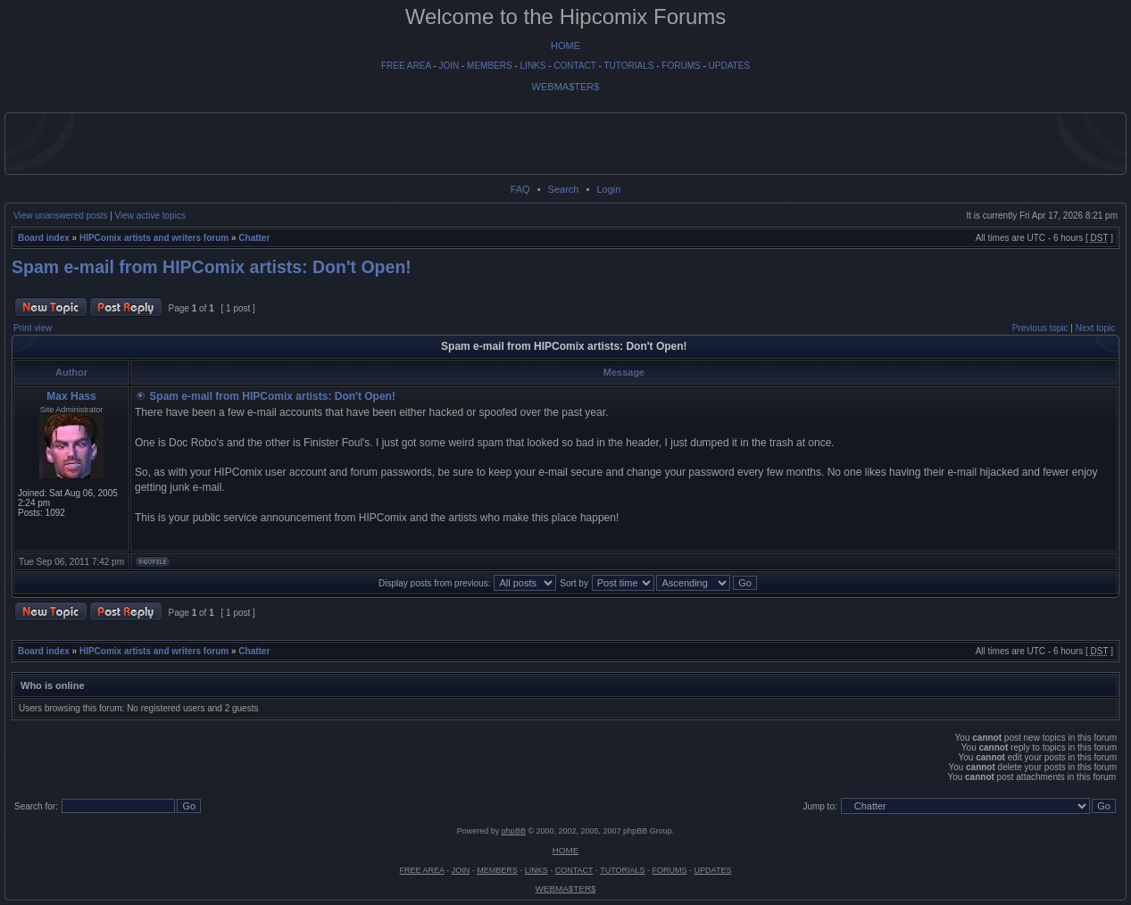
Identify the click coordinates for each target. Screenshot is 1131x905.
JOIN (448, 66)
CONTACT (574, 66)
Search (563, 189)
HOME (565, 45)
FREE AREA (406, 66)
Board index (44, 238)
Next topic (1095, 328)
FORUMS (680, 66)
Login (608, 189)
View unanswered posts (60, 215)
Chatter (254, 238)
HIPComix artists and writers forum (154, 238)
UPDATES (730, 66)
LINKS (533, 66)
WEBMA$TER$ (566, 86)
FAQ (520, 189)
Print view (32, 328)
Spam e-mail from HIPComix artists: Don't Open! (212, 267)
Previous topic (1040, 328)
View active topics (150, 215)
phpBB (514, 830)
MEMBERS (489, 66)
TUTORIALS (628, 66)
